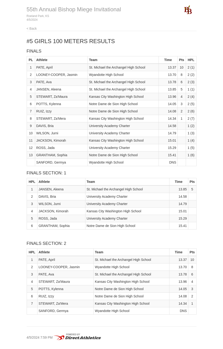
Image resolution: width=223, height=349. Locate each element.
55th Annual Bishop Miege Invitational (74, 9)
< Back (32, 28)
